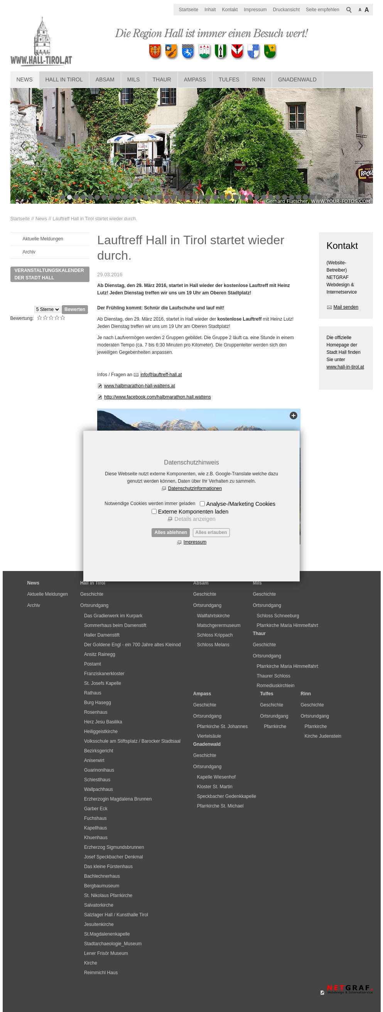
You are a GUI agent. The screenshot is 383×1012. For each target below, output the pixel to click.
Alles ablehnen (170, 532)
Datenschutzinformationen (195, 488)
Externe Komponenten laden (193, 512)
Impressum (195, 542)
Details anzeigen (194, 519)
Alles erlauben (211, 532)
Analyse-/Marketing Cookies (240, 504)
